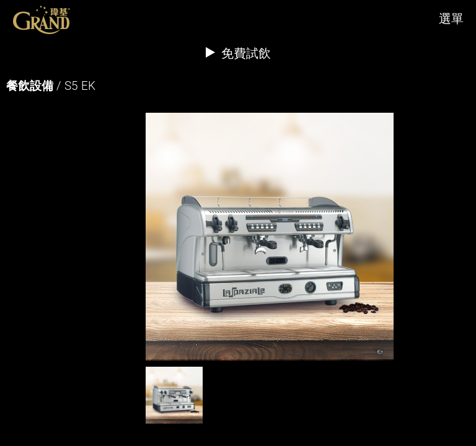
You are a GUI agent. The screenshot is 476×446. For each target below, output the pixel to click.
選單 (451, 18)
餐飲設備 (29, 85)
